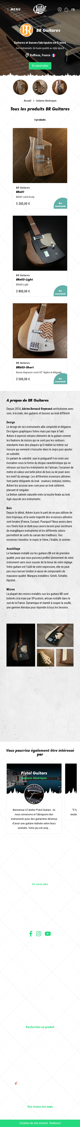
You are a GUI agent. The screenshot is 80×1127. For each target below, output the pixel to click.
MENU (16, 9)
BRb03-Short (25, 367)
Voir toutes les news (40, 1107)
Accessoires (40, 1015)
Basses (40, 998)
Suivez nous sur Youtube (48, 933)
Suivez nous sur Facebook (30, 933)
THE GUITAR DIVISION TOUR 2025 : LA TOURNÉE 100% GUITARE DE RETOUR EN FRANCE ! (40, 1074)
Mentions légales (40, 952)
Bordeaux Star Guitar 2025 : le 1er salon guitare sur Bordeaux (40, 1093)
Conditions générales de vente (40, 948)
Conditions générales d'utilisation (40, 943)
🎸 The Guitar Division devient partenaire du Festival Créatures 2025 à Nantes (40, 1084)
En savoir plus (40, 66)
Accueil (27, 100)
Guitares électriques (46, 100)
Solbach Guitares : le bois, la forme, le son (40, 1101)
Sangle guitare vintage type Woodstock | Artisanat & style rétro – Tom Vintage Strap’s (40, 1053)
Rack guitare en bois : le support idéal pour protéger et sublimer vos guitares (40, 1063)
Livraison (40, 966)
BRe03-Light (24, 279)
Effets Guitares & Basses (40, 1010)
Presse (40, 923)
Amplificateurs (40, 1004)
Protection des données (40, 957)
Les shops (40, 912)
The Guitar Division (40, 9)
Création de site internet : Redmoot (40, 1123)
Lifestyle (40, 1021)
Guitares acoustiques (40, 992)
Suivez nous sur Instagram (38, 933)
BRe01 (20, 192)
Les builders (40, 906)
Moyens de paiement (40, 961)
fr (73, 9)
